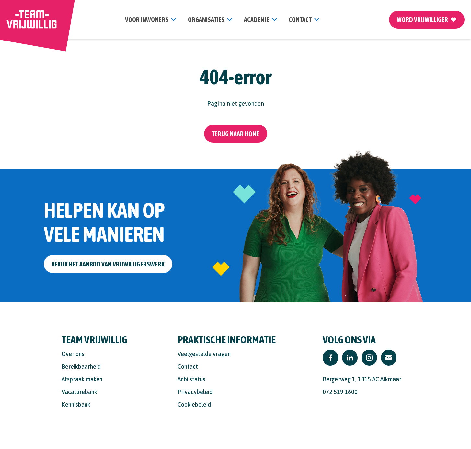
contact (300, 19)
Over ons (73, 353)
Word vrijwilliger (427, 19)
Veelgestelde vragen (204, 353)
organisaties (206, 19)
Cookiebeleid (194, 404)
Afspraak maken (82, 379)
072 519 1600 (340, 391)
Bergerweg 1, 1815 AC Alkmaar (362, 379)
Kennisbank (76, 404)
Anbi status (191, 379)
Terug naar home (235, 133)
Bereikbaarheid (81, 366)
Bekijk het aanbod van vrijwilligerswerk (108, 264)
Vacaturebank (79, 391)
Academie (256, 19)
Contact (188, 366)
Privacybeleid (195, 391)
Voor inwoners (146, 19)
